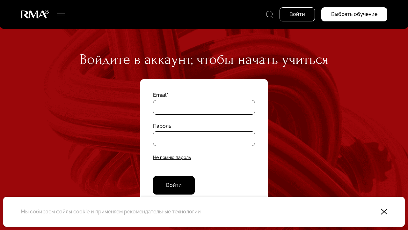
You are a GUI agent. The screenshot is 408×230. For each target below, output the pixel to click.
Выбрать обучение (354, 14)
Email (160, 95)
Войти (174, 185)
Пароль (162, 126)
